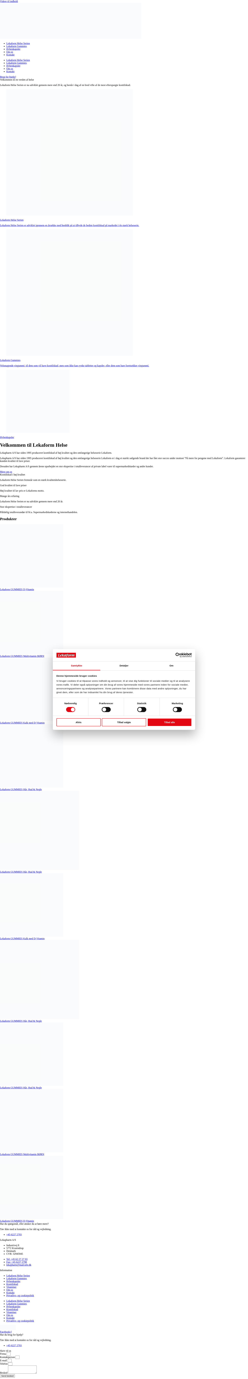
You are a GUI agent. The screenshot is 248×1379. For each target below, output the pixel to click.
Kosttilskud (12, 1284)
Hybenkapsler (13, 49)
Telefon (4, 1363)
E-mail (4, 1360)
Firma (3, 1353)
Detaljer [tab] (124, 665)
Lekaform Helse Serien (18, 43)
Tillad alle (169, 722)
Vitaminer (11, 1287)
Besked (4, 1374)
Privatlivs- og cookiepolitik (20, 1295)
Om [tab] (171, 665)
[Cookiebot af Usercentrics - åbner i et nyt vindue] (178, 655)
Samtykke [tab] (76, 665)
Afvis (78, 722)
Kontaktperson (8, 1357)
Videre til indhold (9, 1)
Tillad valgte (124, 722)
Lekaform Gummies (16, 46)
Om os (9, 52)
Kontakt (10, 54)
